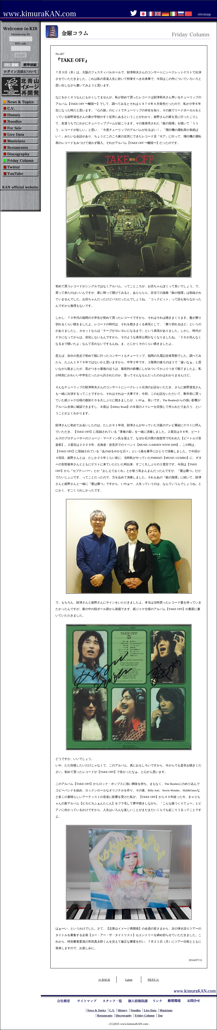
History (122, 1010)
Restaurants (105, 1015)
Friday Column (144, 1015)
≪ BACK (104, 979)
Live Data (150, 1010)
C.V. (112, 1010)
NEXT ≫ (153, 979)
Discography (124, 1015)
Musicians (166, 1010)
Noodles (136, 1010)
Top (160, 1015)
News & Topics (96, 1010)
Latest (129, 979)
